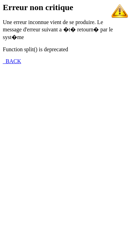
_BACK (12, 61)
